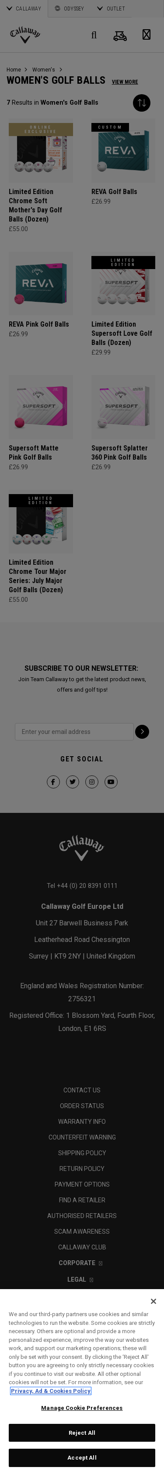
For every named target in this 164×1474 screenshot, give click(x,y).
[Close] (153, 1301)
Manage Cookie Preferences (81, 1408)
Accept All (81, 1457)
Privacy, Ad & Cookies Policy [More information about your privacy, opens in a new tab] (51, 1391)
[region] (82, 1381)
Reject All (82, 1433)
